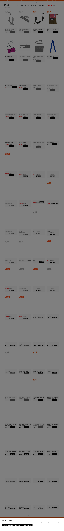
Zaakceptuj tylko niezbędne (8, 525)
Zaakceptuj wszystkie (27, 525)
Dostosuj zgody (18, 525)
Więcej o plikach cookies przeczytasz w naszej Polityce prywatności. (11, 522)
